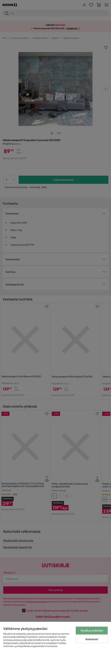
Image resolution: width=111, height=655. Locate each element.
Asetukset (91, 639)
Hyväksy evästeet (91, 630)
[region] (55, 638)
